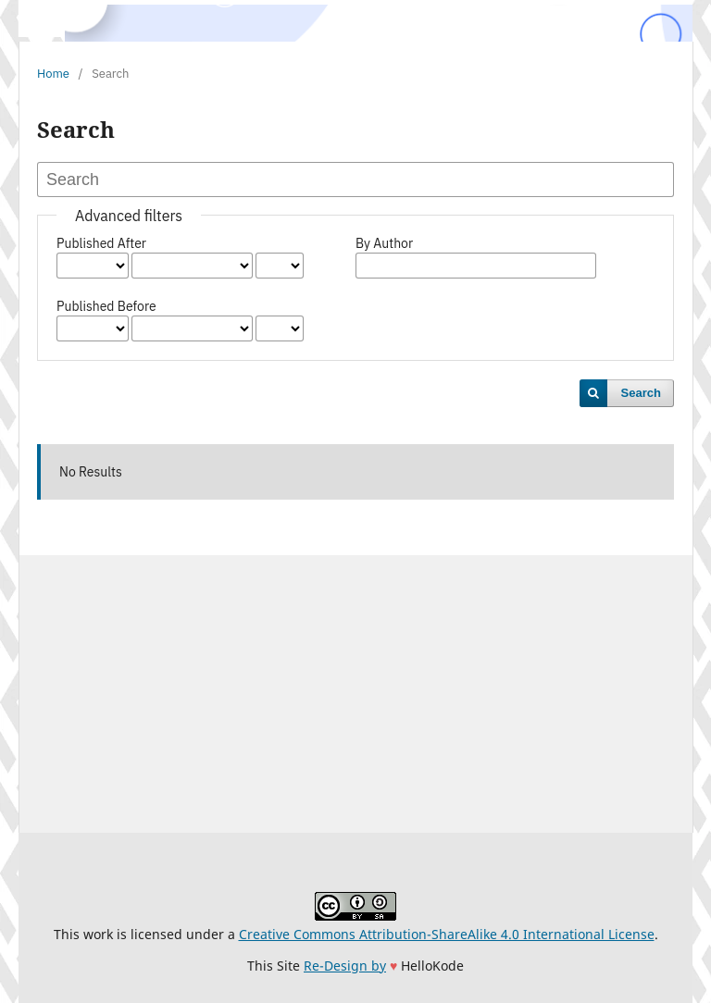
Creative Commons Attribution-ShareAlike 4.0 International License (447, 934)
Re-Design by (345, 965)
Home (53, 73)
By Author (384, 243)
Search (641, 393)
